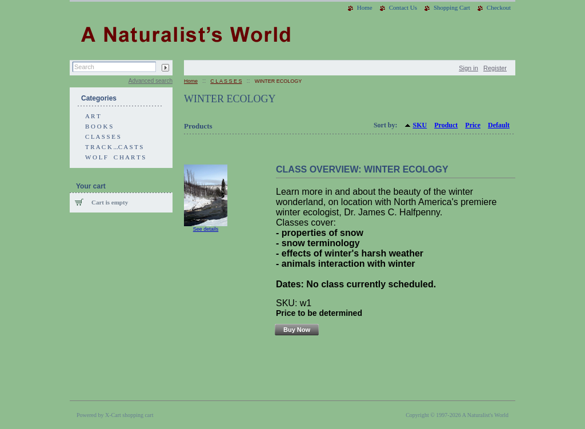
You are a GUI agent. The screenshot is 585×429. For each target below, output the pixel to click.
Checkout (499, 7)
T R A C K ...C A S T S (114, 146)
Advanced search (151, 81)
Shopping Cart (452, 7)
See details (206, 229)
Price (472, 125)
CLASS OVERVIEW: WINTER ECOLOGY (362, 169)
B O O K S (99, 126)
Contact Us (403, 7)
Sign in (468, 68)
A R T (93, 116)
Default (499, 125)
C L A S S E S (103, 136)
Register (495, 68)
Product (446, 125)
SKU (420, 125)
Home (364, 7)
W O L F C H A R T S (115, 157)
